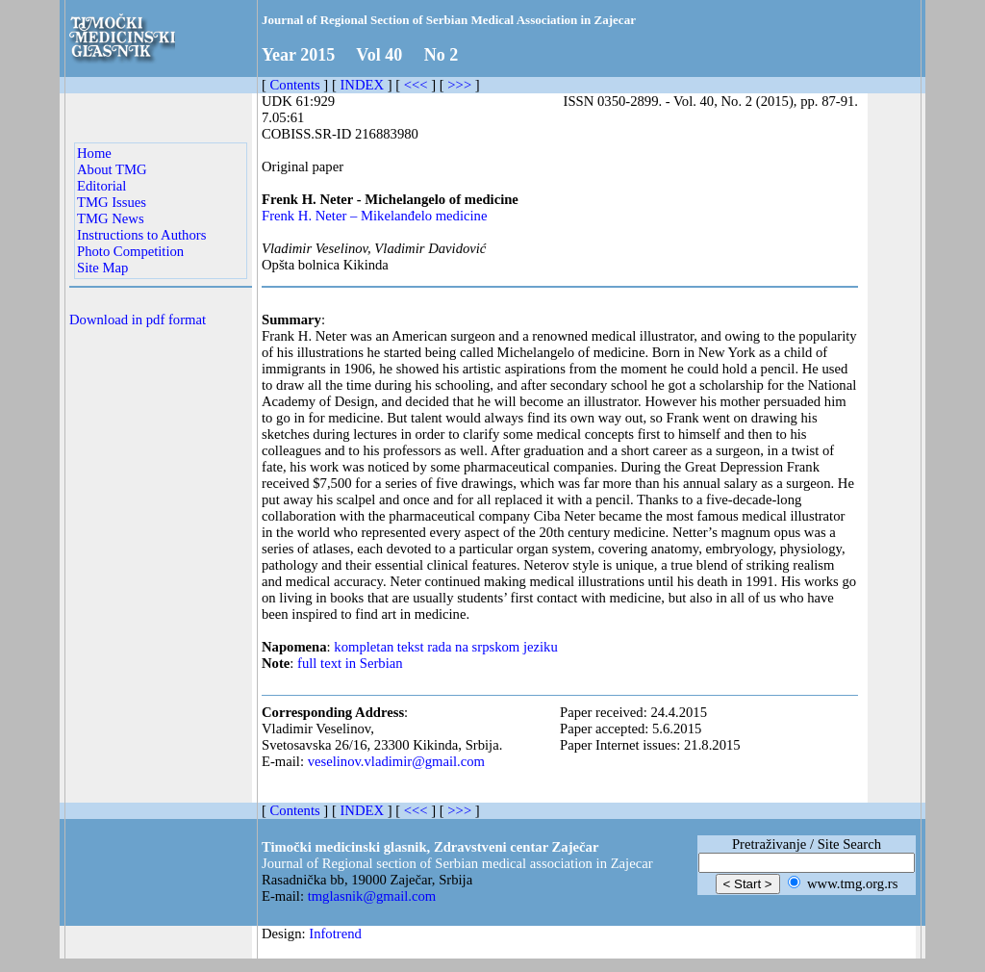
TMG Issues (111, 202)
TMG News (110, 218)
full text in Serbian (350, 663)
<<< (416, 84)
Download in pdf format (137, 319)
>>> (459, 84)
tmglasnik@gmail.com (372, 896)
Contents (295, 84)
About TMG (112, 169)
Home (94, 153)
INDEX (362, 84)
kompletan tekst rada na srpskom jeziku (445, 646)
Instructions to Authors (141, 235)
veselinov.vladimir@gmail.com (396, 761)
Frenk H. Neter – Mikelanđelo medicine (374, 215)
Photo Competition (130, 251)
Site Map (102, 267)
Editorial (101, 185)
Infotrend (335, 933)
